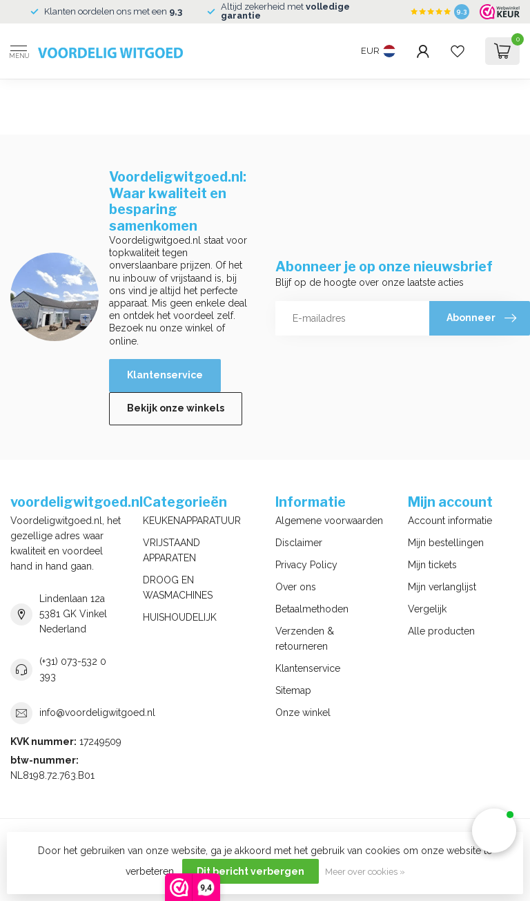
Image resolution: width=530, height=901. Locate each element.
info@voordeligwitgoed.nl (97, 712)
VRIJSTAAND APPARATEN (171, 550)
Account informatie (450, 520)
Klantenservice (165, 374)
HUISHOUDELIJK (180, 617)
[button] (494, 830)
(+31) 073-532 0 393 (72, 669)
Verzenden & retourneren (304, 639)
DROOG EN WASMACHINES (178, 587)
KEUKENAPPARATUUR (192, 520)
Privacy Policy (306, 564)
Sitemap (293, 690)
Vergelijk (427, 608)
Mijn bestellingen (446, 542)
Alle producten (441, 631)
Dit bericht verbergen (250, 871)
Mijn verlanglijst (442, 586)
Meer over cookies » (365, 871)
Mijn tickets (432, 564)
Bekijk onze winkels (175, 408)
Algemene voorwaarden (329, 520)
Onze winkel (303, 712)
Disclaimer (298, 542)
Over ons (295, 586)
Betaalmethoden (312, 608)
